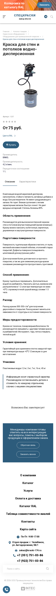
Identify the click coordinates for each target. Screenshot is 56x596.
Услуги (28, 490)
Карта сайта (28, 529)
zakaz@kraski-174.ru (30, 550)
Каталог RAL (28, 506)
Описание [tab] (10, 181)
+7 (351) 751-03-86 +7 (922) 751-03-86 (30, 558)
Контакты (28, 521)
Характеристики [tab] (27, 181)
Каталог (28, 483)
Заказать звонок (28, 454)
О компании (28, 475)
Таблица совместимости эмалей (28, 514)
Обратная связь (28, 445)
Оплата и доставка (28, 498)
